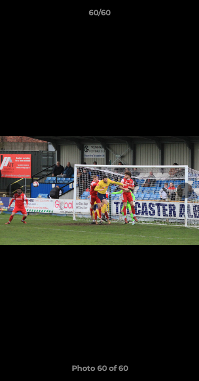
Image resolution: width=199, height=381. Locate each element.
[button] (186, 15)
